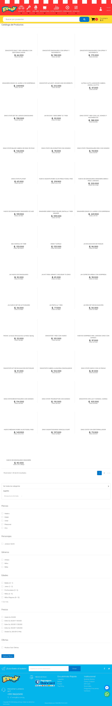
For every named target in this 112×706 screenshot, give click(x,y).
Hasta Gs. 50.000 (10, 617)
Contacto (87, 691)
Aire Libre (35, 8)
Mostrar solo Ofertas (12, 647)
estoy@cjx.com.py (17, 697)
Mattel (7, 517)
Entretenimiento (56, 8)
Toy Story (60, 686)
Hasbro (7, 513)
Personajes (67, 8)
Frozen (59, 684)
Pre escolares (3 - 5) (11, 590)
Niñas (6, 567)
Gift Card (87, 684)
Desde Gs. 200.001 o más (13, 632)
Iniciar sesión (105, 9)
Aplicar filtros (7, 656)
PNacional (8, 524)
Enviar (75, 668)
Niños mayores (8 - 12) (12, 597)
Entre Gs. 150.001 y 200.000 (13, 628)
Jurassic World (9, 544)
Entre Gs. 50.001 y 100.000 (13, 621)
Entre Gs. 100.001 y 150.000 (13, 624)
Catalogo (76, 8)
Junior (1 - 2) (9, 586)
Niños (6, 563)
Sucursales (87, 686)
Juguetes (21, 8)
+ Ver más (4, 602)
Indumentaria (44, 8)
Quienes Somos (89, 679)
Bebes (28, 8)
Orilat (6, 521)
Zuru (6, 528)
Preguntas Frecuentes (91, 688)
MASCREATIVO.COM (61, 703)
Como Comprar (89, 681)
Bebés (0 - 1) (9, 583)
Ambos (7, 560)
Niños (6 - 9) (9, 594)
